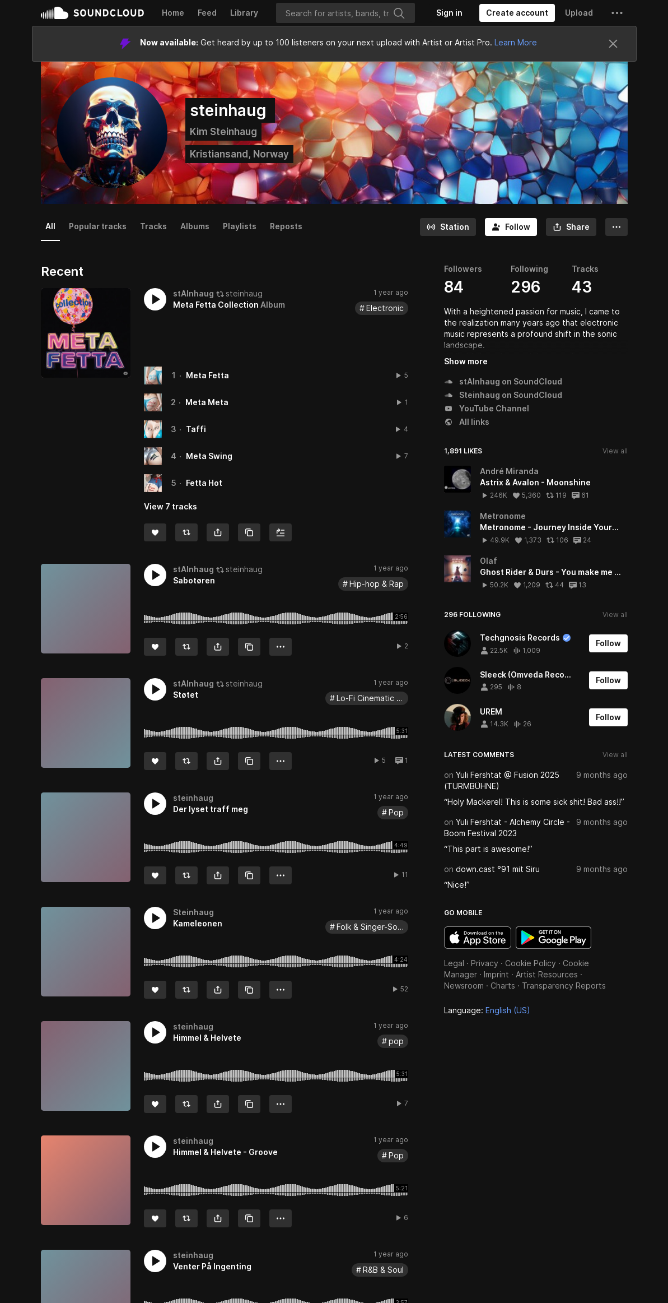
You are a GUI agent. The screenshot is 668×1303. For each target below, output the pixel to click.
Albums (194, 226)
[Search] (345, 13)
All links (466, 421)
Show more (466, 361)
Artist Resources (547, 974)
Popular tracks (98, 226)
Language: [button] (487, 1010)
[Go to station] (448, 227)
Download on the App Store (477, 937)
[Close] (613, 44)
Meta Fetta (207, 375)
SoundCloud (92, 13)
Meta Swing (209, 456)
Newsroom (464, 985)
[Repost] (186, 532)
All (50, 226)
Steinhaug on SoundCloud (503, 395)
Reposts (286, 226)
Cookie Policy (530, 963)
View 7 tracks (170, 506)
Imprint (496, 974)
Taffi (196, 429)
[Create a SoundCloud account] (517, 13)
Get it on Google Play (553, 937)
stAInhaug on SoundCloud (503, 381)
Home (173, 12)
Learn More (515, 42)
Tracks (153, 226)
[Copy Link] (249, 532)
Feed (207, 12)
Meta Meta (206, 402)
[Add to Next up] (280, 532)
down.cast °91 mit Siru (498, 869)
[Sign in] (449, 13)
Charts (503, 985)
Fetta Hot (204, 483)
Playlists (239, 226)
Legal (454, 963)
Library (244, 12)
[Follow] (511, 227)
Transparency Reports (564, 985)
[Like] (155, 532)
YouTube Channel (486, 408)
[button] (617, 13)
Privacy (484, 963)
